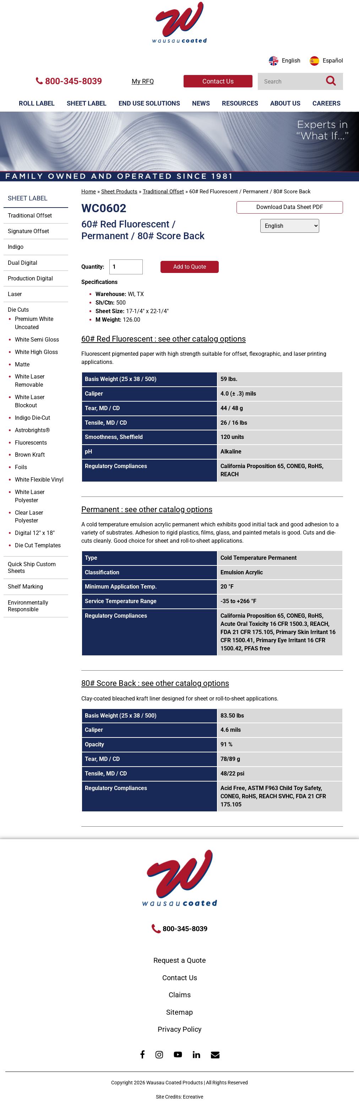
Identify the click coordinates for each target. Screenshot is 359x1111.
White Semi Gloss (37, 339)
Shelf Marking (25, 586)
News (201, 103)
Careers (326, 103)
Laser (15, 294)
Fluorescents (31, 442)
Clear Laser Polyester (29, 516)
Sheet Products (119, 191)
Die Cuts (18, 309)
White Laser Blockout (29, 401)
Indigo (15, 246)
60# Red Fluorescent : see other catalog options (163, 338)
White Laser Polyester (29, 496)
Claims (180, 995)
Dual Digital (22, 262)
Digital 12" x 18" (35, 533)
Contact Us (218, 81)
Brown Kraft (30, 454)
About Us (285, 103)
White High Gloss (36, 352)
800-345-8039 (69, 81)
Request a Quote (179, 960)
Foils (21, 467)
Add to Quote (189, 266)
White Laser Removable (29, 380)
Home (88, 191)
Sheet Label (87, 103)
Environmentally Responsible (28, 606)
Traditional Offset (163, 191)
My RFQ (143, 81)
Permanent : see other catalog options (146, 509)
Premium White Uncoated (34, 323)
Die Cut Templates (38, 545)
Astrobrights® (32, 430)
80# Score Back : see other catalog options (155, 683)
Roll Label (37, 103)
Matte (22, 364)
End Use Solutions (149, 103)
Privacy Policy (179, 1029)
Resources (240, 103)
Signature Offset (28, 231)
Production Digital (30, 278)
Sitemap (179, 1012)
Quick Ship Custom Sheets (32, 567)
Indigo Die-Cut (32, 417)
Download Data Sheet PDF (289, 207)
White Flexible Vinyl (39, 479)
